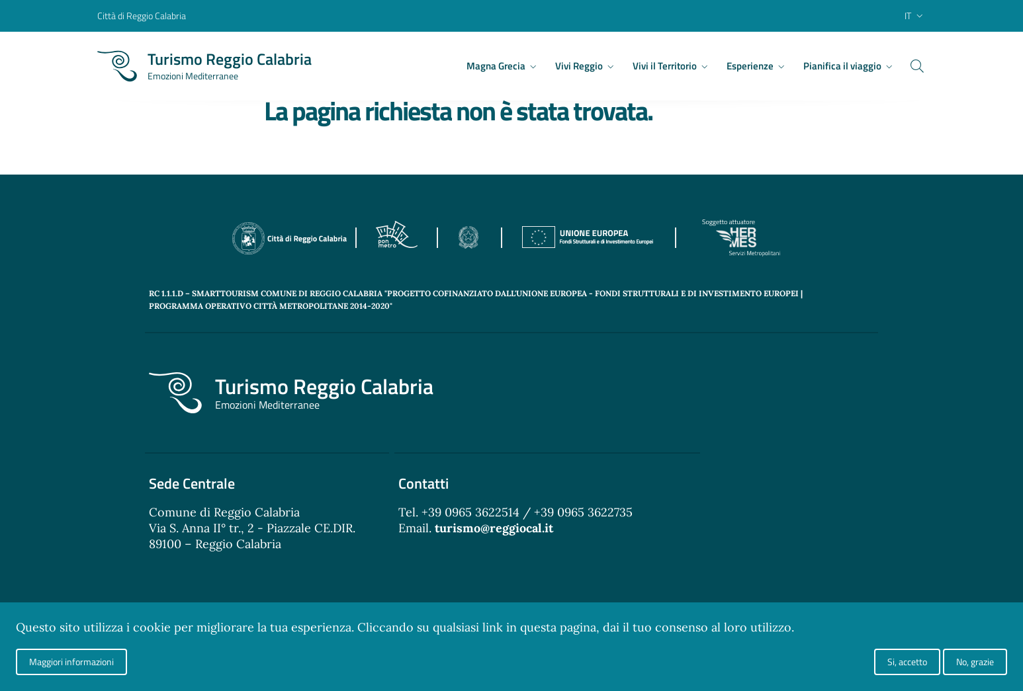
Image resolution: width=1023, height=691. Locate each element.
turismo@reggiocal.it (494, 528)
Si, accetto (907, 662)
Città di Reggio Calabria (141, 15)
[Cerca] (910, 66)
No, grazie (975, 662)
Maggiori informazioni (71, 662)
